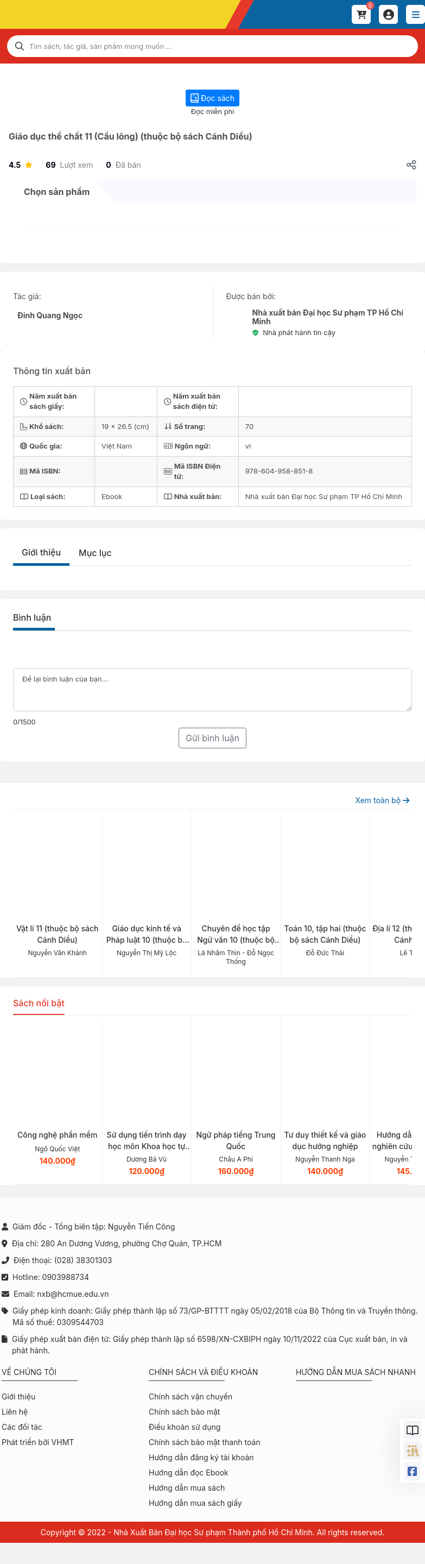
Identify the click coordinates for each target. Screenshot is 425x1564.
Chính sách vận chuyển (190, 1396)
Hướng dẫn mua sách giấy (195, 1503)
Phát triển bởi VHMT (38, 1442)
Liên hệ (15, 1411)
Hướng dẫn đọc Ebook (189, 1472)
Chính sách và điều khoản (203, 1372)
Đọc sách (212, 98)
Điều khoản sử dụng (184, 1426)
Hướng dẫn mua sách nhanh (356, 1372)
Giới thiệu (41, 552)
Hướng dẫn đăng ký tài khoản (201, 1457)
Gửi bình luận (212, 738)
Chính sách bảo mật (184, 1411)
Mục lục (95, 552)
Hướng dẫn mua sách (187, 1487)
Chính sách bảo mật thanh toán (205, 1442)
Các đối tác (22, 1426)
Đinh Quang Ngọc (50, 315)
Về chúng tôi (29, 1372)
